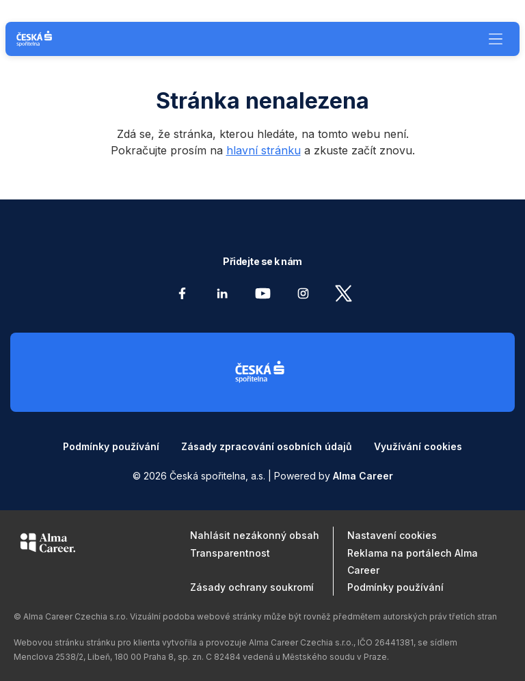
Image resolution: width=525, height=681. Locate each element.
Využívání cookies (418, 446)
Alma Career (363, 476)
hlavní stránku (263, 150)
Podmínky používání (111, 446)
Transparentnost (230, 553)
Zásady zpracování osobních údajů (266, 446)
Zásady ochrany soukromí (252, 587)
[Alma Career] (48, 545)
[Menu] (495, 39)
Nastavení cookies (392, 535)
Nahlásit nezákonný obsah (254, 535)
